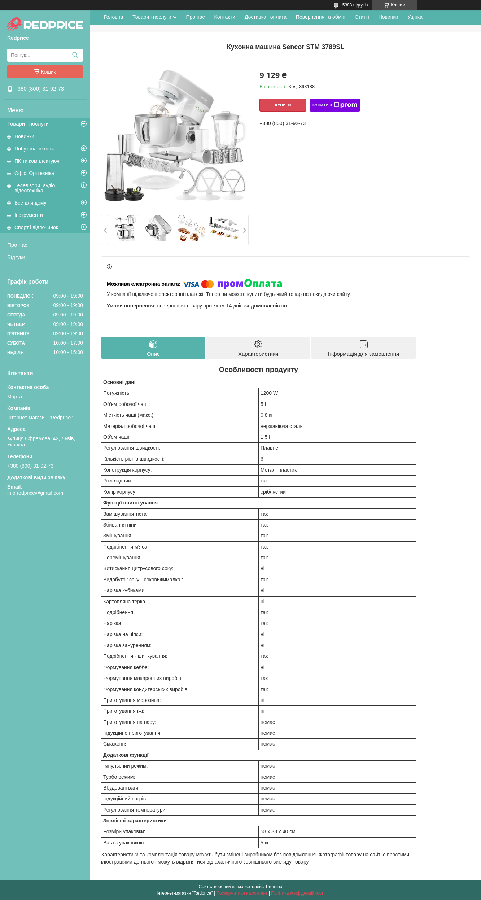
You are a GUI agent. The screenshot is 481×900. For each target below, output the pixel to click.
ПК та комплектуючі (37, 161)
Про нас (17, 245)
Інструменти (28, 215)
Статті (362, 17)
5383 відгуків (355, 5)
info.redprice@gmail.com (35, 493)
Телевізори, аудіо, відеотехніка (35, 188)
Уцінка (415, 17)
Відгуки (16, 257)
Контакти (224, 17)
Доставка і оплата (266, 17)
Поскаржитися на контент (241, 893)
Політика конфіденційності (297, 893)
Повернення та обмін (320, 17)
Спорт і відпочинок (36, 227)
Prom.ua (274, 886)
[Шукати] (75, 55)
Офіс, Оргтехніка (34, 173)
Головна (113, 17)
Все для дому (30, 203)
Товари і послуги (28, 124)
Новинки (24, 136)
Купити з (334, 105)
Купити (283, 105)
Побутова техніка (34, 149)
